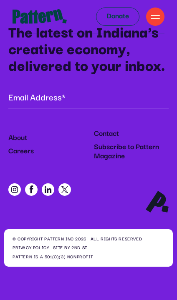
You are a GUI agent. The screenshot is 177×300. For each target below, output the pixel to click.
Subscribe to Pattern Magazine (126, 151)
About (17, 138)
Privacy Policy (31, 247)
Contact (106, 134)
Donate (117, 16)
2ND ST (79, 247)
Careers (21, 151)
